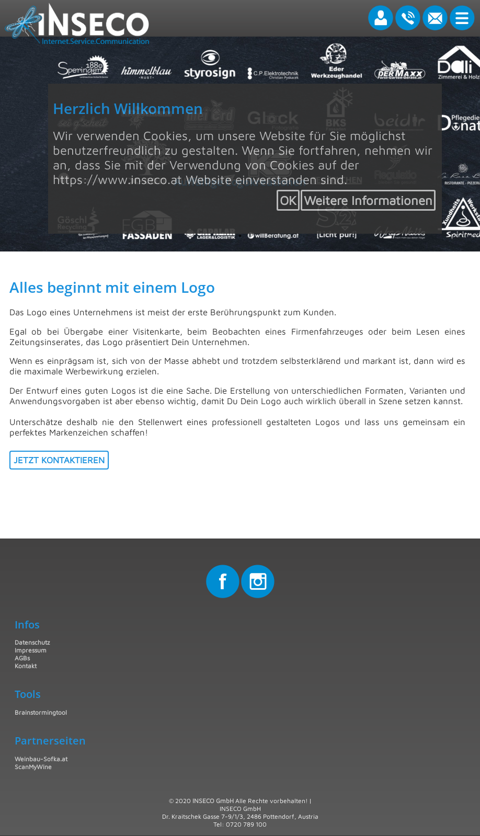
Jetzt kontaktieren (59, 460)
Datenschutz (32, 642)
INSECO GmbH (213, 801)
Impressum (31, 650)
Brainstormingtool (41, 712)
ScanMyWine (33, 767)
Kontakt (26, 666)
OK (288, 200)
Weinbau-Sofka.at (41, 759)
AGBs (22, 658)
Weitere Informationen (368, 200)
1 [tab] (240, 236)
